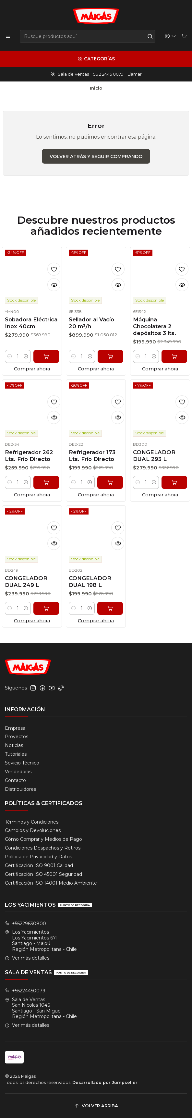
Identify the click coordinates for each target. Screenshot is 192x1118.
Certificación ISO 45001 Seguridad (43, 874)
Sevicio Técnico (22, 763)
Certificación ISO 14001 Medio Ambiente (51, 883)
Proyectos (16, 736)
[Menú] (8, 36)
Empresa (15, 728)
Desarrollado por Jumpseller (105, 1082)
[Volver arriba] (96, 1105)
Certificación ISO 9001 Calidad (39, 865)
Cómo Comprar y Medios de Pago (43, 839)
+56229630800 (25, 923)
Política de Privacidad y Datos (38, 857)
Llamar (134, 74)
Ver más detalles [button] (27, 958)
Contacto (15, 780)
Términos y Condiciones (31, 822)
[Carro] (184, 36)
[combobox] (87, 36)
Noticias (14, 745)
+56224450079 (25, 991)
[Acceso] (170, 36)
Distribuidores (20, 789)
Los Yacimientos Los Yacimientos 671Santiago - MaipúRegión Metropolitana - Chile (41, 940)
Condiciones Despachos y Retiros (42, 848)
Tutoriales (16, 754)
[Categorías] (96, 59)
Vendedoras (18, 772)
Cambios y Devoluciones (33, 830)
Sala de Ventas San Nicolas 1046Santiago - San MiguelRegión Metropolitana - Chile (41, 1008)
